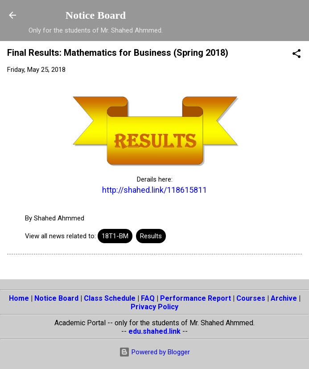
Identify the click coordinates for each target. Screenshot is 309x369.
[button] (296, 55)
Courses (250, 298)
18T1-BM (115, 236)
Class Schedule (110, 298)
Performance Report (195, 298)
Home (19, 298)
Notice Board (96, 15)
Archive (284, 298)
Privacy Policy (154, 307)
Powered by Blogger (154, 352)
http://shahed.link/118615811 (154, 190)
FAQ (148, 298)
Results (151, 236)
